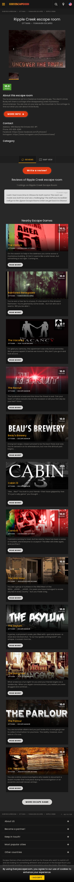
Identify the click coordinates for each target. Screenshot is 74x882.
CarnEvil (13, 530)
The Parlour (15, 721)
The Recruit (15, 387)
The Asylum (15, 625)
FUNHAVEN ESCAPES (42, 23)
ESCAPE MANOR (24, 391)
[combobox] (63, 4)
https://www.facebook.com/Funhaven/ (29, 132)
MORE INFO (14, 114)
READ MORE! (15, 312)
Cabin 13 (13, 483)
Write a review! (37, 170)
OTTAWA (26, 23)
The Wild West (16, 578)
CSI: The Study (16, 768)
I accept (37, 877)
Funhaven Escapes (36, 11)
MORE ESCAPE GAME (37, 802)
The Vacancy (16, 340)
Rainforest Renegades (21, 292)
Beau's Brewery (17, 435)
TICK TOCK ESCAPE (25, 343)
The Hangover (16, 673)
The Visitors (15, 245)
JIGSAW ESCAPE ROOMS (27, 581)
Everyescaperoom (9, 11)
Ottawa (22, 11)
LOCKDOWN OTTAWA (26, 248)
